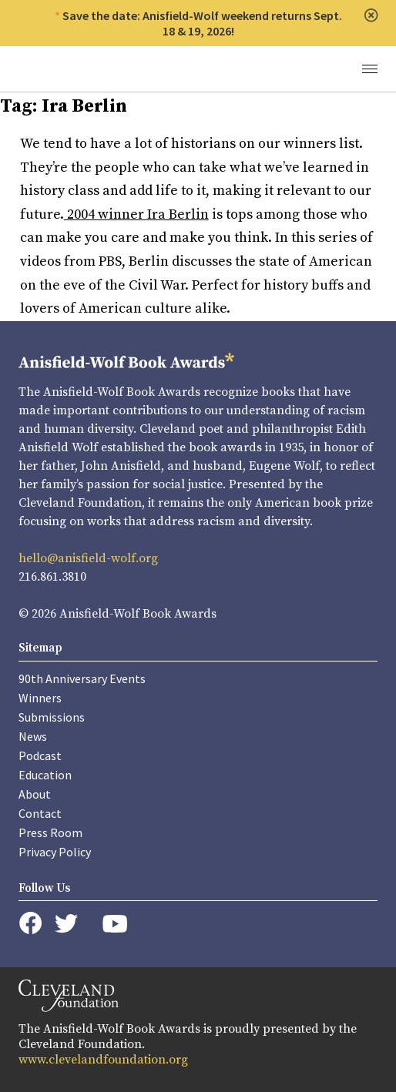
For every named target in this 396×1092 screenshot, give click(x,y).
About (34, 794)
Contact (40, 813)
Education (45, 774)
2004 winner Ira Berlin (136, 214)
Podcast (40, 755)
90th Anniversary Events (82, 678)
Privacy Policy (54, 851)
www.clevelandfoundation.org (103, 1059)
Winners (40, 697)
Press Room (50, 832)
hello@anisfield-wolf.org (88, 558)
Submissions (51, 717)
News (32, 736)
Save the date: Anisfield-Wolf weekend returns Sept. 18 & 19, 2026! (202, 23)
